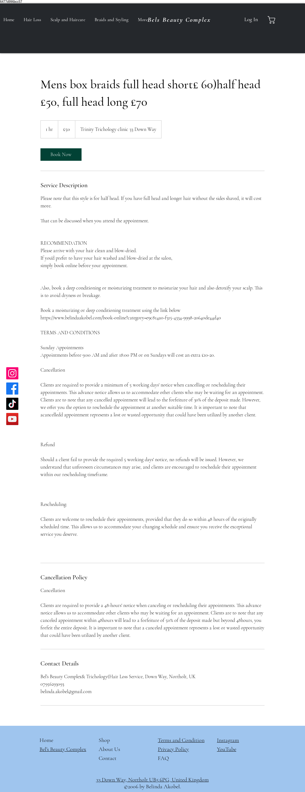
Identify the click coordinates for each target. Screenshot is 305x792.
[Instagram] (12, 373)
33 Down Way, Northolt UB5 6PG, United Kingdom (152, 779)
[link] (61, 154)
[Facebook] (12, 388)
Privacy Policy (173, 749)
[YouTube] (12, 419)
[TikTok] (12, 404)
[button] (277, 20)
